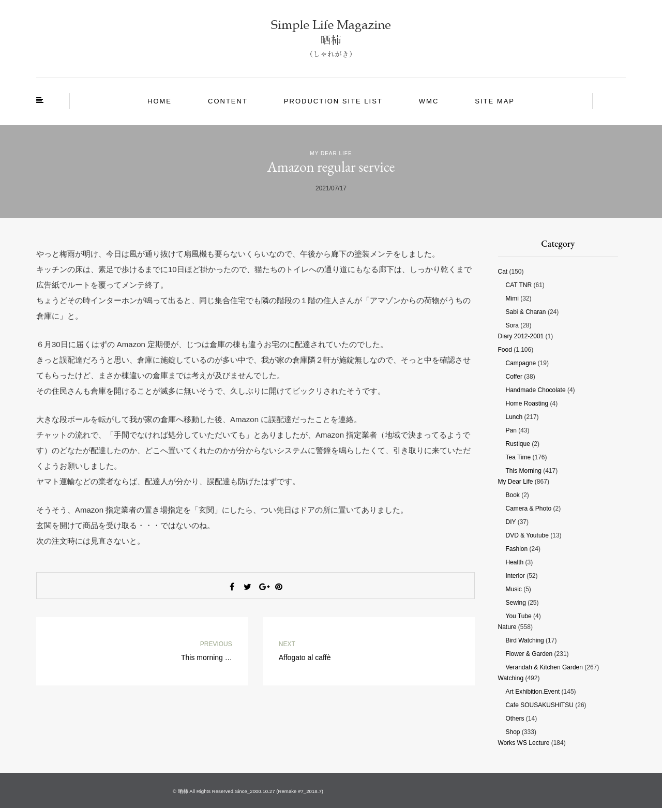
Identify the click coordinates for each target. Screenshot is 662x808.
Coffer (514, 376)
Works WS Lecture (524, 742)
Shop (513, 732)
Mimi (512, 298)
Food (505, 349)
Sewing (516, 602)
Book (513, 495)
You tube (519, 616)
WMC (429, 101)
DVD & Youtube (527, 535)
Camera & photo (529, 508)
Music (514, 589)
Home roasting (527, 403)
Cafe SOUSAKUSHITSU (540, 705)
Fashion (517, 548)
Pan (511, 430)
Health (515, 562)
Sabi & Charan (526, 312)
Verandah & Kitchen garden (544, 667)
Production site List (333, 101)
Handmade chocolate (536, 390)
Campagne (521, 363)
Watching (511, 678)
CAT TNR (519, 285)
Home (159, 101)
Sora (512, 325)
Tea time (518, 457)
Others (515, 718)
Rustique (518, 443)
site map (495, 101)
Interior (515, 575)
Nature (507, 627)
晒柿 (183, 791)
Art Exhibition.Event (533, 691)
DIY (511, 522)
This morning (523, 470)
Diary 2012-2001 (521, 336)
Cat (503, 271)
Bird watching (525, 640)
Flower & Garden (529, 653)
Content (228, 101)
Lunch (514, 417)
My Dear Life (331, 153)
